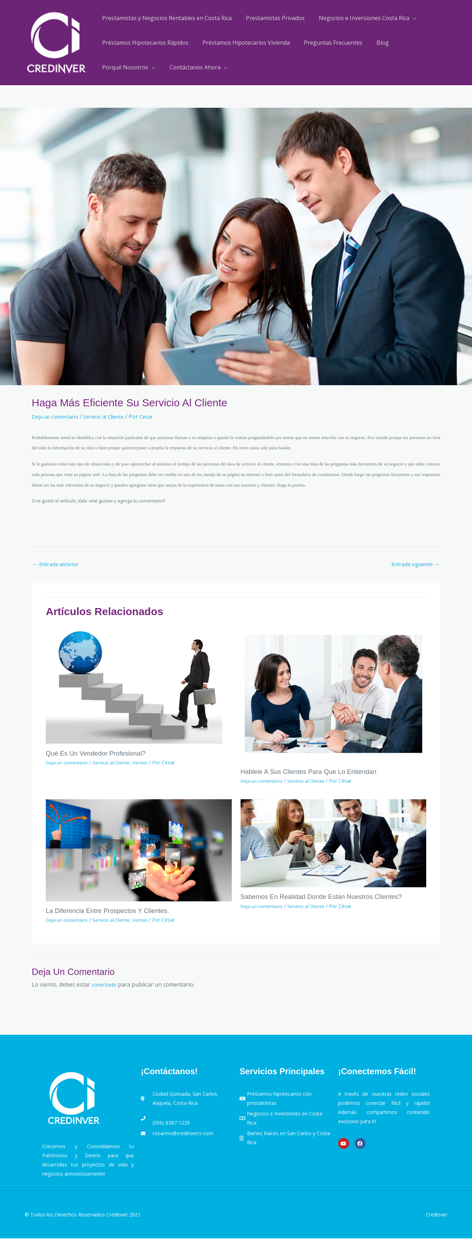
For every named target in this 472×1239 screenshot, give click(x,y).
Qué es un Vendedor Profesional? (100, 754)
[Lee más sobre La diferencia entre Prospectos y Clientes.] (139, 850)
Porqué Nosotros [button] (124, 67)
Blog (373, 42)
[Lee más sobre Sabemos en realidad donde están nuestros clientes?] (334, 843)
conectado (105, 985)
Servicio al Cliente (112, 416)
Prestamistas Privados (271, 18)
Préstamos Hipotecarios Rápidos (144, 42)
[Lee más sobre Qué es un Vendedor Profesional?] (134, 685)
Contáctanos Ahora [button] (190, 67)
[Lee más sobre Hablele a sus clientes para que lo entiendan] (334, 694)
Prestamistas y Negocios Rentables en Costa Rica (165, 18)
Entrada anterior (57, 565)
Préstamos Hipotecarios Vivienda (242, 42)
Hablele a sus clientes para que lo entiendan (314, 772)
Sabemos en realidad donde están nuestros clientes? (328, 897)
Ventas (146, 763)
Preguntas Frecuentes (326, 42)
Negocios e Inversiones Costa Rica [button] (357, 18)
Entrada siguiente (413, 565)
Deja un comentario (58, 416)
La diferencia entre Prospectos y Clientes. (112, 911)
